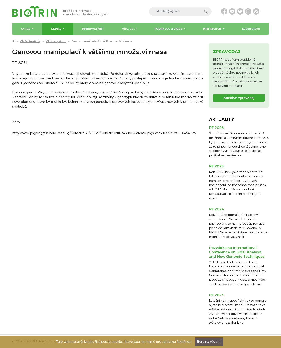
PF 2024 (216, 209)
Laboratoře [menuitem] (251, 29)
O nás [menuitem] (26, 29)
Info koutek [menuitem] (212, 29)
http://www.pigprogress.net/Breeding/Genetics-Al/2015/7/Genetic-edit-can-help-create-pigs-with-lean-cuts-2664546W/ (104, 133)
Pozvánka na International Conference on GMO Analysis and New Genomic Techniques (236, 252)
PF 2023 (216, 295)
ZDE (227, 81)
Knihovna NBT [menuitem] (93, 29)
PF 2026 (216, 128)
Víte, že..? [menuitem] (129, 29)
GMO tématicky (30, 41)
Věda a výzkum (56, 41)
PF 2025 (216, 166)
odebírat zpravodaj (239, 98)
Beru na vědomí (209, 342)
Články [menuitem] (56, 29)
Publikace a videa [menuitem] (169, 29)
